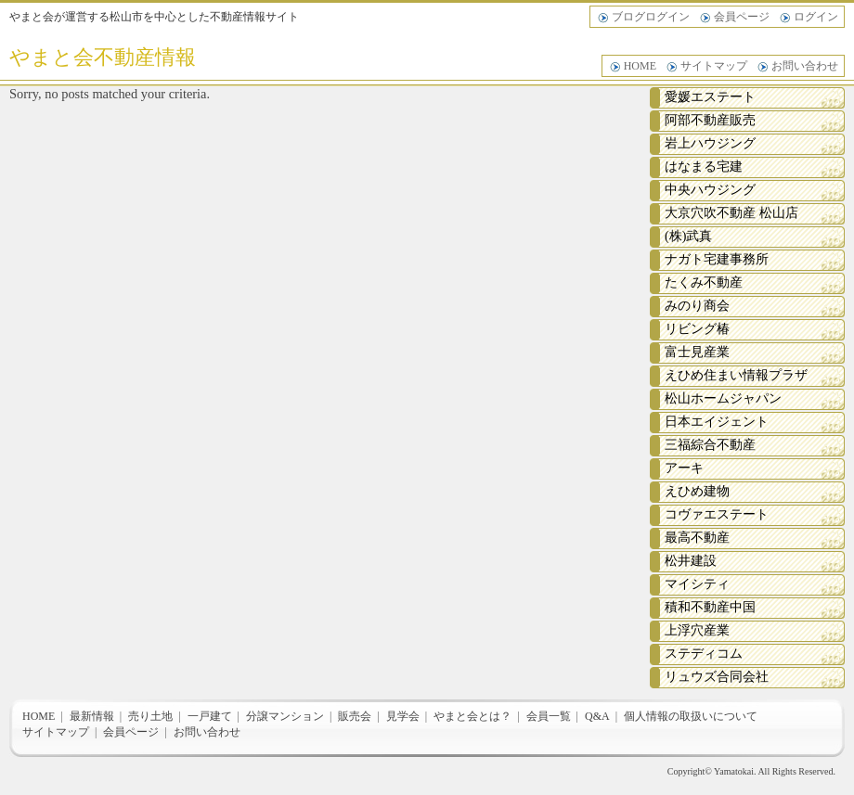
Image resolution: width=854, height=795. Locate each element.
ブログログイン (651, 16)
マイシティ (697, 584)
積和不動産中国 (710, 607)
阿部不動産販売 (710, 120)
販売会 (354, 716)
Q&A (597, 716)
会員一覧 (548, 716)
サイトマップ (713, 65)
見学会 (403, 716)
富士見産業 (697, 352)
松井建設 (691, 561)
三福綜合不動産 (710, 445)
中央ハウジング (710, 190)
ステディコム (704, 653)
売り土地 (150, 716)
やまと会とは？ (472, 716)
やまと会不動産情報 (102, 57)
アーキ (684, 468)
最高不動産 (697, 538)
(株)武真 (688, 236)
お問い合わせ (804, 65)
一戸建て (210, 716)
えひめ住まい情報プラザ (736, 375)
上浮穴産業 (697, 630)
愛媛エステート (710, 97)
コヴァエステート (717, 514)
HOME (640, 65)
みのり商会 (697, 306)
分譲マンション (285, 716)
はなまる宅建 (704, 166)
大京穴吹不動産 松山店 (731, 213)
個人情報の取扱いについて (690, 716)
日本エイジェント (717, 422)
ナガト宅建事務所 (717, 259)
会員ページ (742, 16)
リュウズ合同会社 (717, 677)
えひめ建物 (697, 491)
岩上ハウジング (710, 143)
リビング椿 (697, 329)
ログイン (816, 16)
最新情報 (92, 716)
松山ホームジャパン (723, 398)
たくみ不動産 (704, 282)
